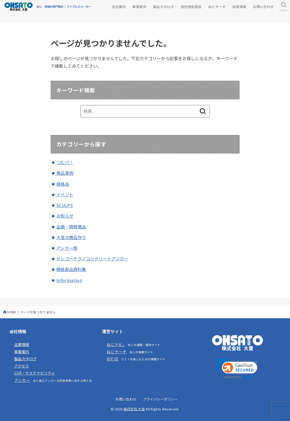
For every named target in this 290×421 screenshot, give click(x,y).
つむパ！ (64, 162)
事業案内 (139, 6)
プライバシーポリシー (160, 399)
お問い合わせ (263, 6)
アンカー (22, 380)
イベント (64, 194)
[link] (237, 368)
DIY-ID (112, 358)
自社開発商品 (191, 6)
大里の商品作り (71, 237)
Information (69, 280)
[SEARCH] (283, 6)
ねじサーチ (217, 6)
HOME (11, 312)
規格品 (62, 184)
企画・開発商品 (71, 227)
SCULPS (64, 205)
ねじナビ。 (116, 344)
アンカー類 (66, 248)
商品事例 (64, 173)
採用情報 (239, 6)
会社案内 (119, 6)
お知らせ (64, 216)
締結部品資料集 (71, 269)
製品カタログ (163, 6)
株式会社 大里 (134, 408)
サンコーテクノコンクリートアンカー (92, 259)
